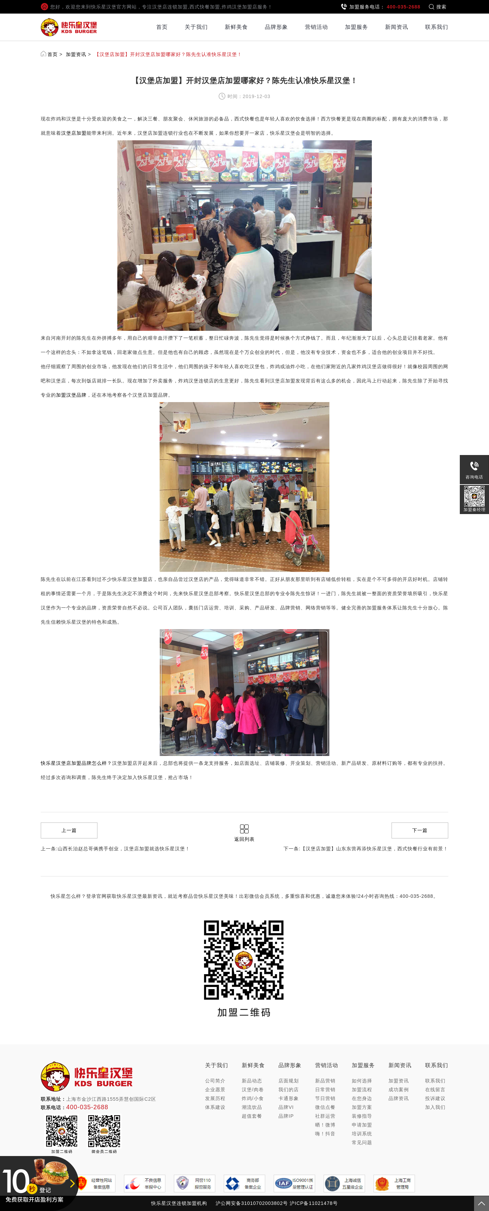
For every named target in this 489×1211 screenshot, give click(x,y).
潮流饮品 (252, 1107)
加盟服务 (356, 27)
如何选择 (362, 1080)
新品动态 (252, 1080)
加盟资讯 (76, 54)
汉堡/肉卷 (253, 1089)
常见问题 (362, 1142)
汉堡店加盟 (74, 133)
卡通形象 (288, 1098)
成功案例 (398, 1089)
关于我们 (196, 27)
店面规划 (288, 1080)
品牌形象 (276, 27)
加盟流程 (362, 1089)
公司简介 (215, 1080)
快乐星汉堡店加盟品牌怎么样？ (76, 763)
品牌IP (286, 1116)
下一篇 (420, 830)
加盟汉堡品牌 (71, 395)
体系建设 (215, 1107)
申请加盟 (362, 1125)
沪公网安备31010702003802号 (252, 1203)
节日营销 (325, 1098)
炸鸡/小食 (253, 1098)
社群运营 (325, 1116)
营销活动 (316, 27)
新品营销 (325, 1080)
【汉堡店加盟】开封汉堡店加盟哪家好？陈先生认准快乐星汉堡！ (168, 54)
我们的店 (288, 1089)
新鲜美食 (236, 27)
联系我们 (436, 27)
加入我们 (435, 1107)
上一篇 (69, 830)
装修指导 (362, 1116)
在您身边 (362, 1098)
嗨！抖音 (325, 1133)
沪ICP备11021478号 (314, 1203)
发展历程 (215, 1098)
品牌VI (286, 1107)
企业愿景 (215, 1089)
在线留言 (435, 1089)
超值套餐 (252, 1116)
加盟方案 (362, 1107)
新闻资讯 (396, 27)
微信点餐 (325, 1107)
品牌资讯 (398, 1098)
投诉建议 (435, 1098)
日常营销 (325, 1089)
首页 (162, 27)
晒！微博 (325, 1125)
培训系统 (362, 1133)
